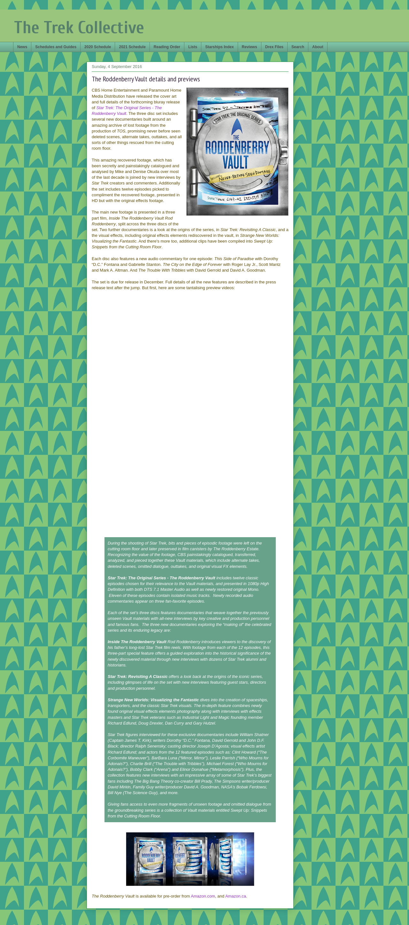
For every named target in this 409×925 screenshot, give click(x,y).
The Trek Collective (79, 28)
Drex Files (274, 47)
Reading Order (167, 47)
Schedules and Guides (55, 47)
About (317, 47)
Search (297, 47)
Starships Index (219, 47)
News (22, 47)
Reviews (249, 47)
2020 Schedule (97, 47)
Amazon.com (203, 896)
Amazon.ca (235, 896)
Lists (192, 47)
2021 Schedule (132, 47)
